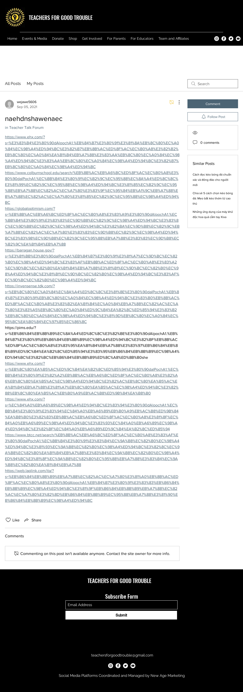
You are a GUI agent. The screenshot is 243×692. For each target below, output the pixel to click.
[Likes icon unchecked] (8, 520)
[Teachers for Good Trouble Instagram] (216, 38)
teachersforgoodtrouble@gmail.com (122, 655)
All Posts (13, 83)
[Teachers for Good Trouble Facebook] (223, 38)
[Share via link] (32, 520)
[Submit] (121, 615)
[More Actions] (177, 102)
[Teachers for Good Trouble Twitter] (231, 38)
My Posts (35, 83)
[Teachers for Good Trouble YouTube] (238, 38)
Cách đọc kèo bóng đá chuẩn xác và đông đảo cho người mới (212, 180)
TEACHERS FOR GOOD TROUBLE (60, 17)
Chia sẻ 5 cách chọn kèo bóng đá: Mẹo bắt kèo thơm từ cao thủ (213, 198)
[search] (212, 83)
